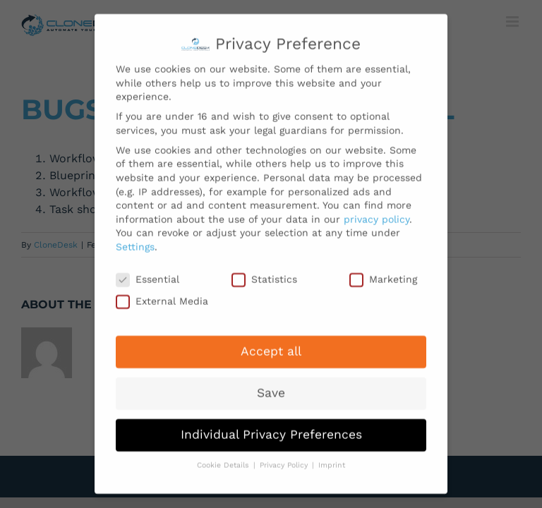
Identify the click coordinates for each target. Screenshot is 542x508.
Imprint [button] (331, 459)
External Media (162, 295)
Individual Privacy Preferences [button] (271, 428)
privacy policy (376, 213)
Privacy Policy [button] (285, 459)
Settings (135, 240)
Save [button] (271, 387)
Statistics (264, 273)
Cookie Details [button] (224, 459)
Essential (147, 273)
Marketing (383, 273)
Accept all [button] (271, 345)
